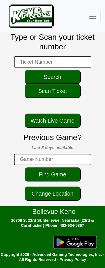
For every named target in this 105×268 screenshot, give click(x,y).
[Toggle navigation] (93, 16)
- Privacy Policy (71, 259)
